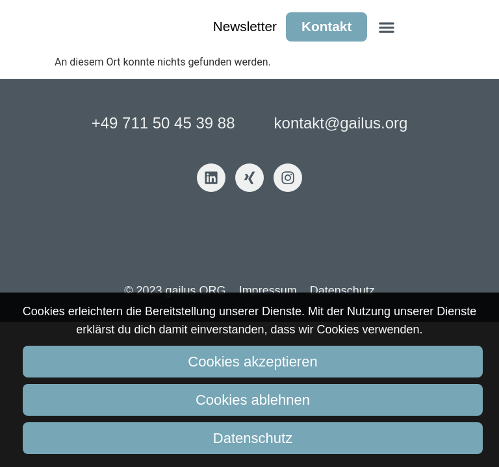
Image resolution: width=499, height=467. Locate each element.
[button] (386, 27)
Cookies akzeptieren (252, 361)
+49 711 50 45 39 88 (163, 123)
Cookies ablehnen (253, 400)
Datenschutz (252, 438)
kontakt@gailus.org (341, 123)
